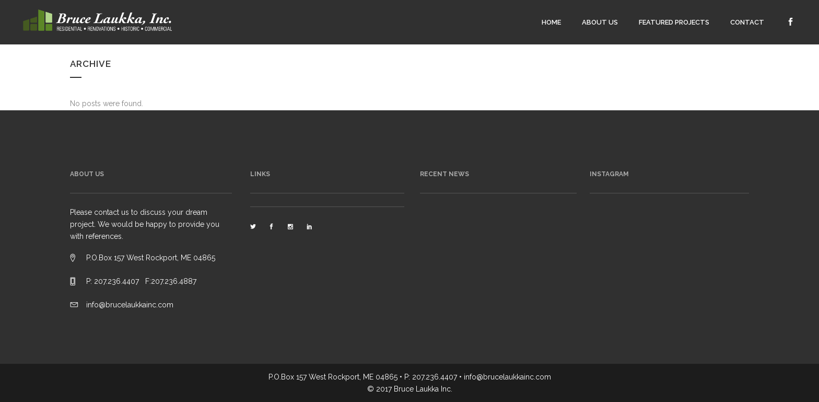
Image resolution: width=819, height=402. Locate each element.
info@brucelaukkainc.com (129, 305)
